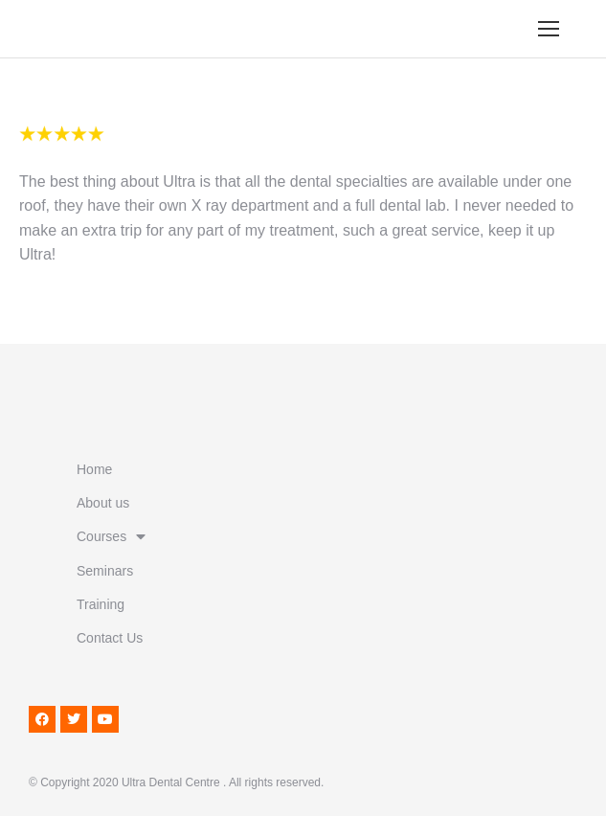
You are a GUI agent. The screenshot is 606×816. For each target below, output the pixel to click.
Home (94, 469)
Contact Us (110, 638)
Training (100, 604)
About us (103, 502)
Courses (111, 536)
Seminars (105, 570)
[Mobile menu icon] (548, 29)
